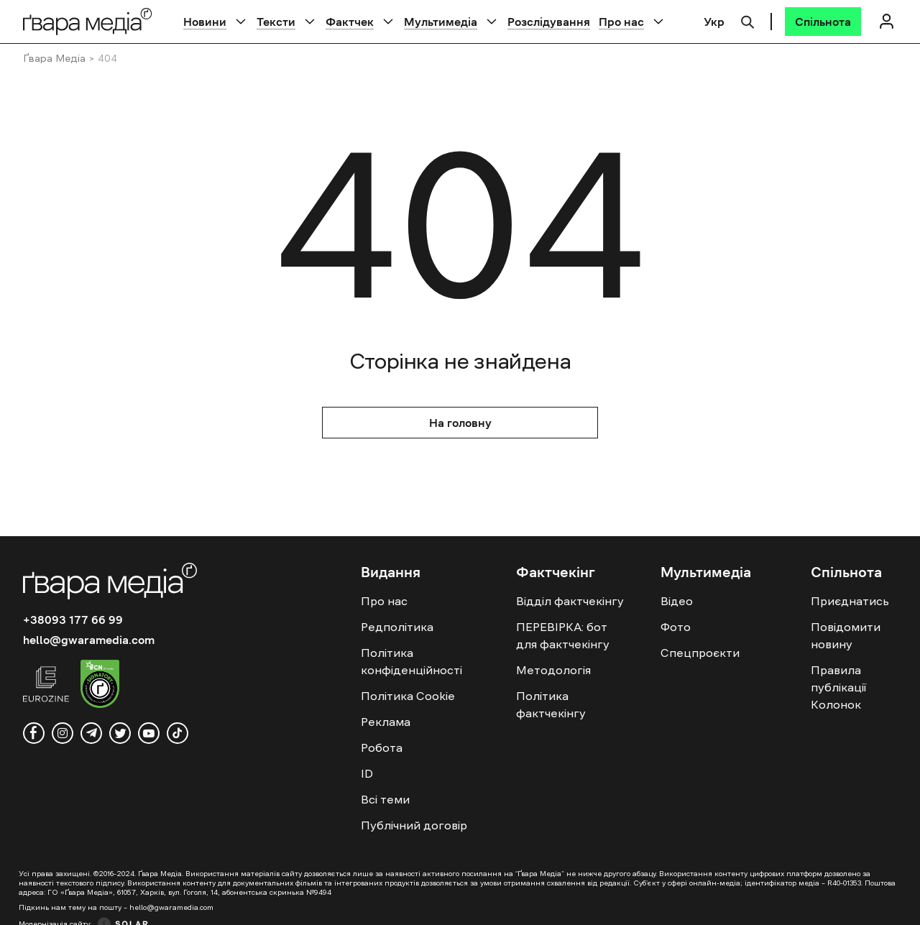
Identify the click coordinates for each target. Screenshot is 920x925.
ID (367, 773)
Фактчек (350, 21)
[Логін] (886, 21)
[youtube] (149, 733)
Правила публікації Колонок (838, 687)
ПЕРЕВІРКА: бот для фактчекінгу (563, 635)
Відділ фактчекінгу (570, 601)
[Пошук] (747, 20)
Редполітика (397, 626)
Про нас (621, 21)
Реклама (385, 721)
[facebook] (34, 733)
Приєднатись (850, 601)
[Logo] (87, 21)
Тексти (276, 21)
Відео (677, 601)
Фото (676, 626)
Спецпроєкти (700, 652)
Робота (381, 747)
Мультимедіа (440, 21)
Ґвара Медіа (54, 58)
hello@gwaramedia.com (89, 639)
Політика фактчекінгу (551, 704)
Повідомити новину (845, 635)
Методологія (553, 670)
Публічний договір (414, 825)
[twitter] (120, 733)
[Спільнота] (823, 21)
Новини (204, 21)
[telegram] (91, 733)
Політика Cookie (408, 695)
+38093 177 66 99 (73, 619)
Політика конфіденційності (411, 661)
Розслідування (548, 21)
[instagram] (62, 733)
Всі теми (385, 799)
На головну (460, 422)
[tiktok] (177, 733)
